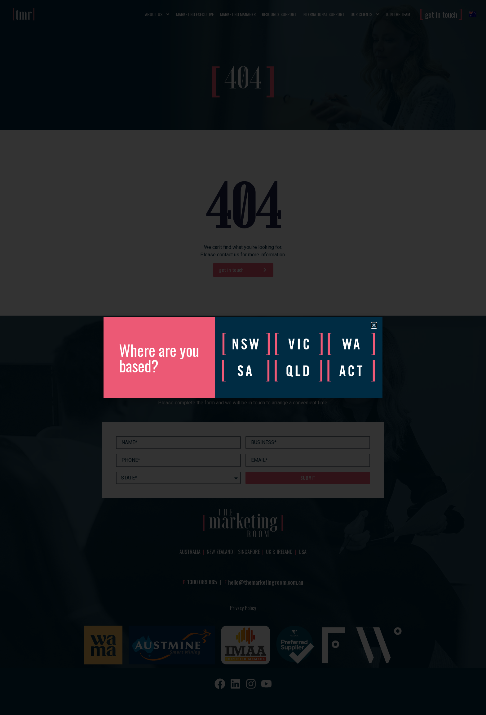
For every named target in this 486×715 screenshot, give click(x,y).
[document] (243, 357)
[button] (374, 325)
